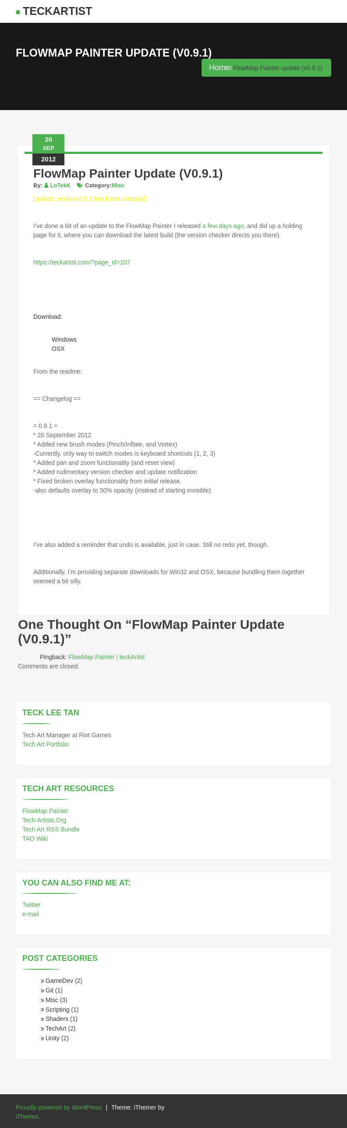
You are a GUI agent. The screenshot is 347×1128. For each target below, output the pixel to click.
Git (49, 990)
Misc (118, 185)
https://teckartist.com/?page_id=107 (81, 262)
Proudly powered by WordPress (59, 1107)
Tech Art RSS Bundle (51, 829)
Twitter (31, 904)
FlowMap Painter (45, 810)
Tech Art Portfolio (45, 744)
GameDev (59, 980)
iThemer (27, 1116)
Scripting (57, 1009)
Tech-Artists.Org (44, 820)
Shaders (57, 1018)
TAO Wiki (35, 838)
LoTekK (60, 185)
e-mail (30, 913)
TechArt (56, 1028)
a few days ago (223, 225)
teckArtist (57, 11)
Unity (53, 1038)
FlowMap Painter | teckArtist (106, 656)
